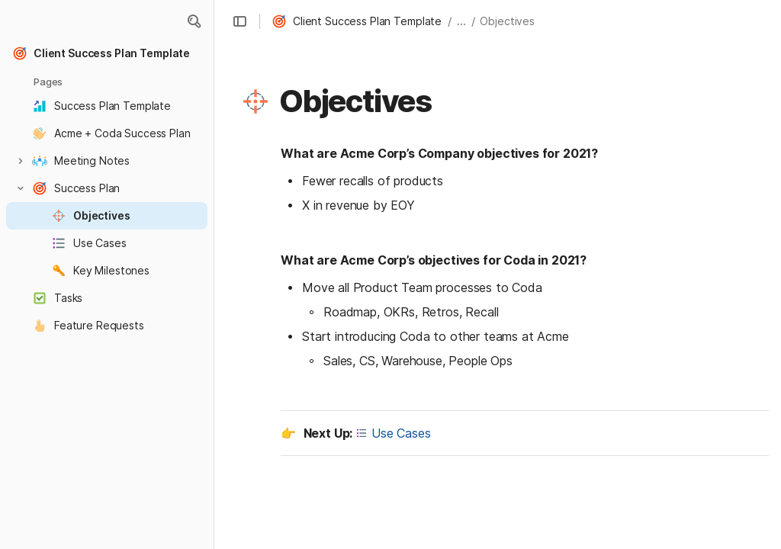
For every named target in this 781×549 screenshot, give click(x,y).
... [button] (461, 20)
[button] (193, 21)
